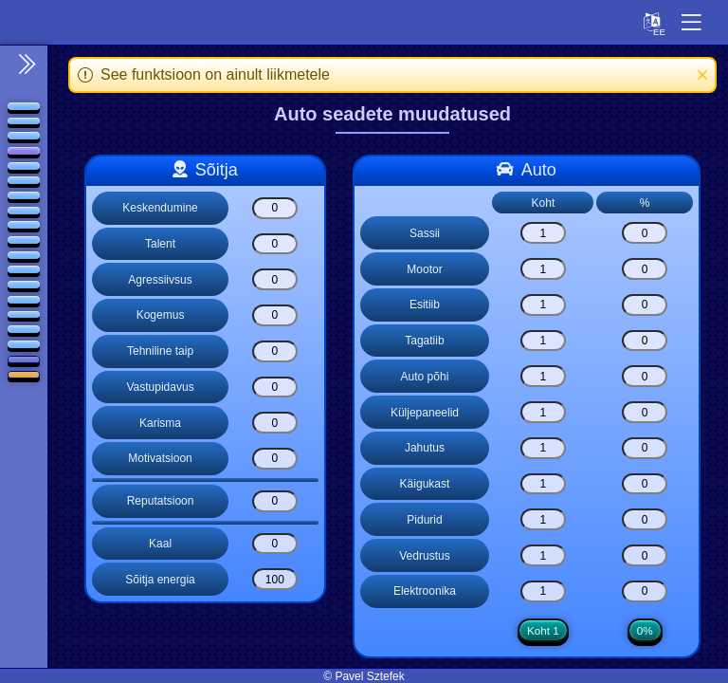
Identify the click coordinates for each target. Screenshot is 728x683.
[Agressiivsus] (275, 279)
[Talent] (275, 244)
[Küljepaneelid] (543, 412)
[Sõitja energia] (275, 579)
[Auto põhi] (543, 376)
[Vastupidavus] (275, 387)
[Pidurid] (543, 519)
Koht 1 (542, 630)
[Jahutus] (543, 448)
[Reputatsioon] (275, 501)
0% (645, 630)
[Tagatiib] (543, 341)
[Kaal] (275, 544)
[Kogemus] (275, 315)
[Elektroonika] (543, 591)
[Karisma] (275, 423)
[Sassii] (543, 233)
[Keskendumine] (275, 208)
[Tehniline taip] (275, 351)
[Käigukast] (543, 484)
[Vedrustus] (543, 555)
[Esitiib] (543, 305)
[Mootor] (543, 269)
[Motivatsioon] (275, 459)
